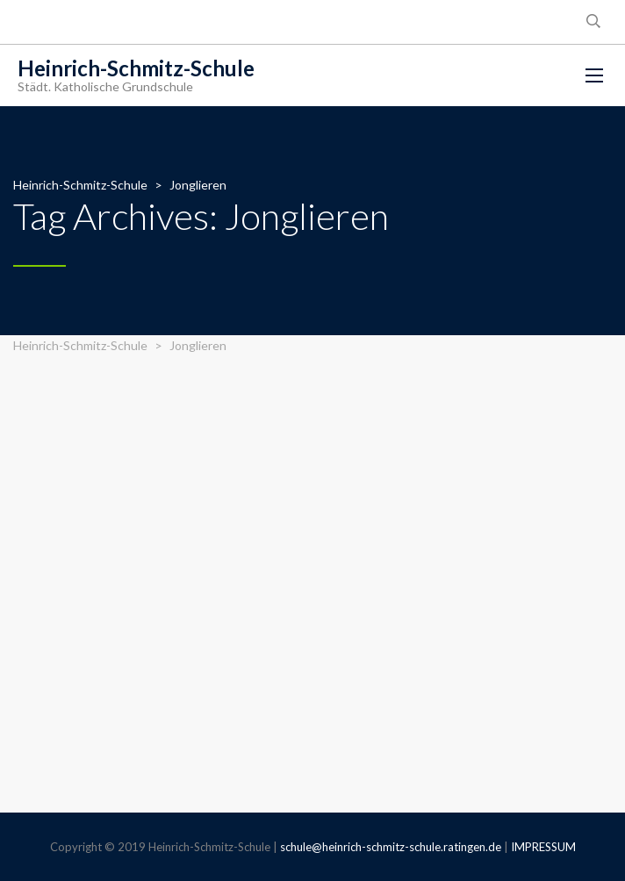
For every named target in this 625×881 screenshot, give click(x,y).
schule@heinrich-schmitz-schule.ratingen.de (390, 847)
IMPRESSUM (543, 847)
